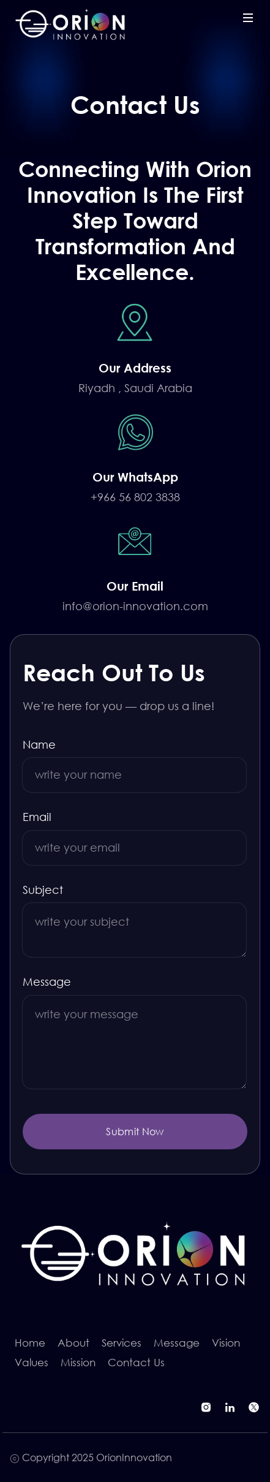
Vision (226, 1342)
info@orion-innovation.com (135, 606)
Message (47, 981)
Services (121, 1342)
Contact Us (136, 1362)
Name (39, 744)
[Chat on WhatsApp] (135, 432)
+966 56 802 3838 (135, 497)
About (73, 1342)
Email (37, 816)
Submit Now (134, 1131)
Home (30, 1342)
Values (31, 1362)
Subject (43, 889)
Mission (78, 1362)
